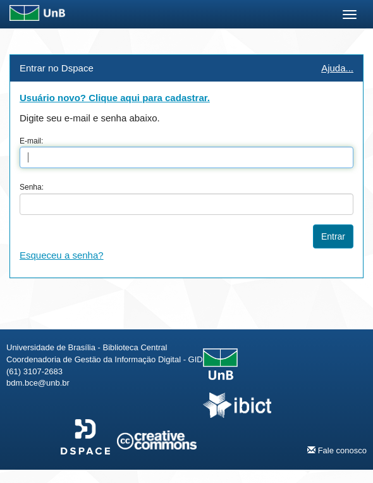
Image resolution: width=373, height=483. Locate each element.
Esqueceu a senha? (62, 255)
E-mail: (31, 141)
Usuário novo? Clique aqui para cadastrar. (115, 97)
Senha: (32, 187)
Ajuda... (337, 68)
